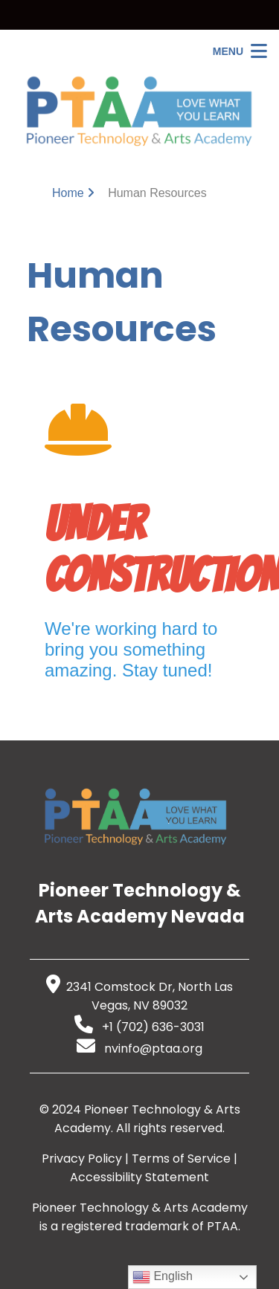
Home (68, 193)
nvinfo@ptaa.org (139, 1048)
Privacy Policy (82, 1158)
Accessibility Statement (139, 1177)
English (162, 1277)
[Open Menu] (240, 51)
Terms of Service (181, 1158)
